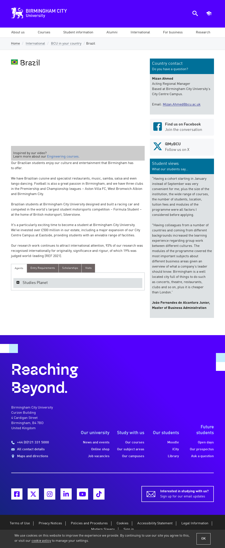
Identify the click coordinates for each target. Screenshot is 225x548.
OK (203, 538)
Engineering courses (63, 156)
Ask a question (202, 456)
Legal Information (194, 523)
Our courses (134, 442)
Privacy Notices (50, 523)
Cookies (122, 523)
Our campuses (133, 456)
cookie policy (41, 541)
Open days (206, 442)
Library (173, 456)
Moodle (173, 442)
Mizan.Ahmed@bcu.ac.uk (182, 104)
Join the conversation (182, 127)
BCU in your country (66, 43)
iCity (175, 449)
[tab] (19, 268)
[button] (18, 32)
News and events (96, 442)
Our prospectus (202, 449)
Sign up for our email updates (184, 493)
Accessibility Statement (155, 523)
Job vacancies (98, 456)
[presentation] (19, 268)
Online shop (100, 449)
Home (15, 43)
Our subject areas (130, 449)
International (35, 43)
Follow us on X (182, 147)
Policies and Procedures (89, 523)
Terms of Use (20, 523)
